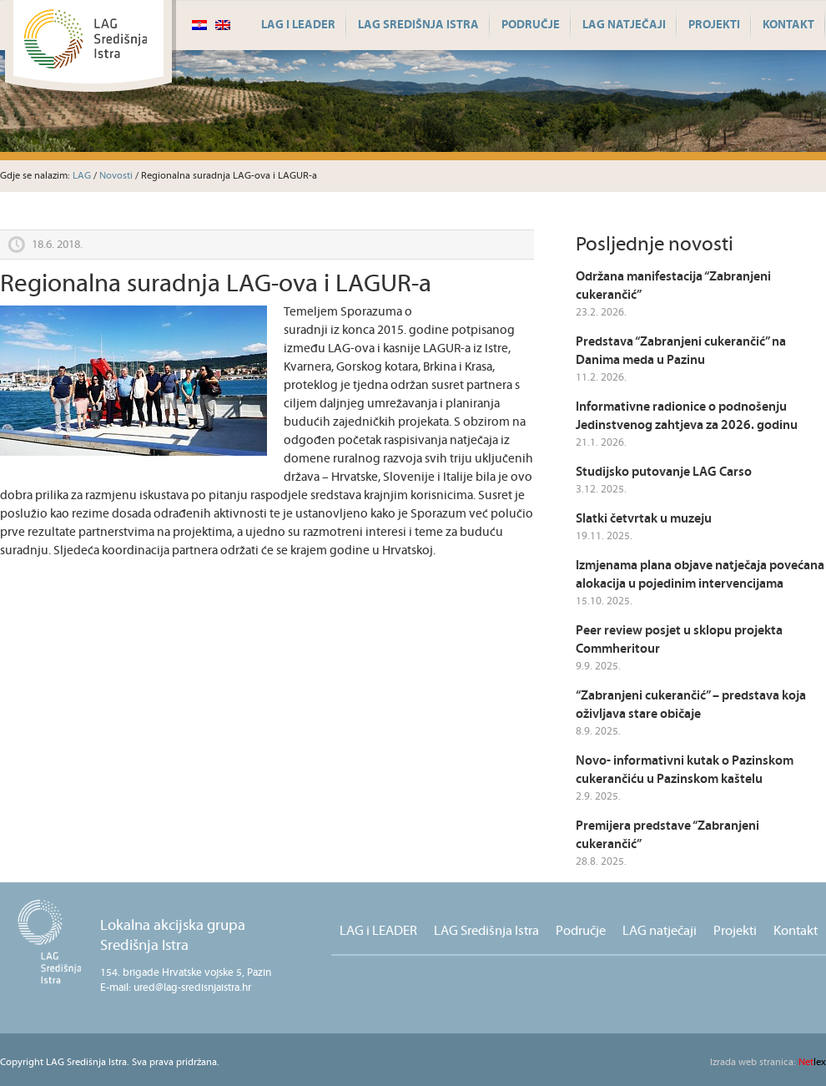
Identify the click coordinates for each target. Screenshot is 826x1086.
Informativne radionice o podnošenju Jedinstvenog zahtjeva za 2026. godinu (687, 416)
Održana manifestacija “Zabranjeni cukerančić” (673, 286)
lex (768, 1062)
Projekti (714, 25)
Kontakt (788, 25)
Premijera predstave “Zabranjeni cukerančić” (667, 835)
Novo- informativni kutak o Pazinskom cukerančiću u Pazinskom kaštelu (684, 770)
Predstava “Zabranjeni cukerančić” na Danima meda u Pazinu (681, 351)
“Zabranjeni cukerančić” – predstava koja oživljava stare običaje (691, 705)
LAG (82, 175)
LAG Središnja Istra (418, 25)
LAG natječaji (624, 25)
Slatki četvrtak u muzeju (644, 519)
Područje (530, 25)
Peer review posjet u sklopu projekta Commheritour (679, 640)
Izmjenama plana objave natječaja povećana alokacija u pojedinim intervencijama (700, 574)
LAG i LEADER (298, 25)
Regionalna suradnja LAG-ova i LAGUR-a (215, 284)
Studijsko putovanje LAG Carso (664, 472)
